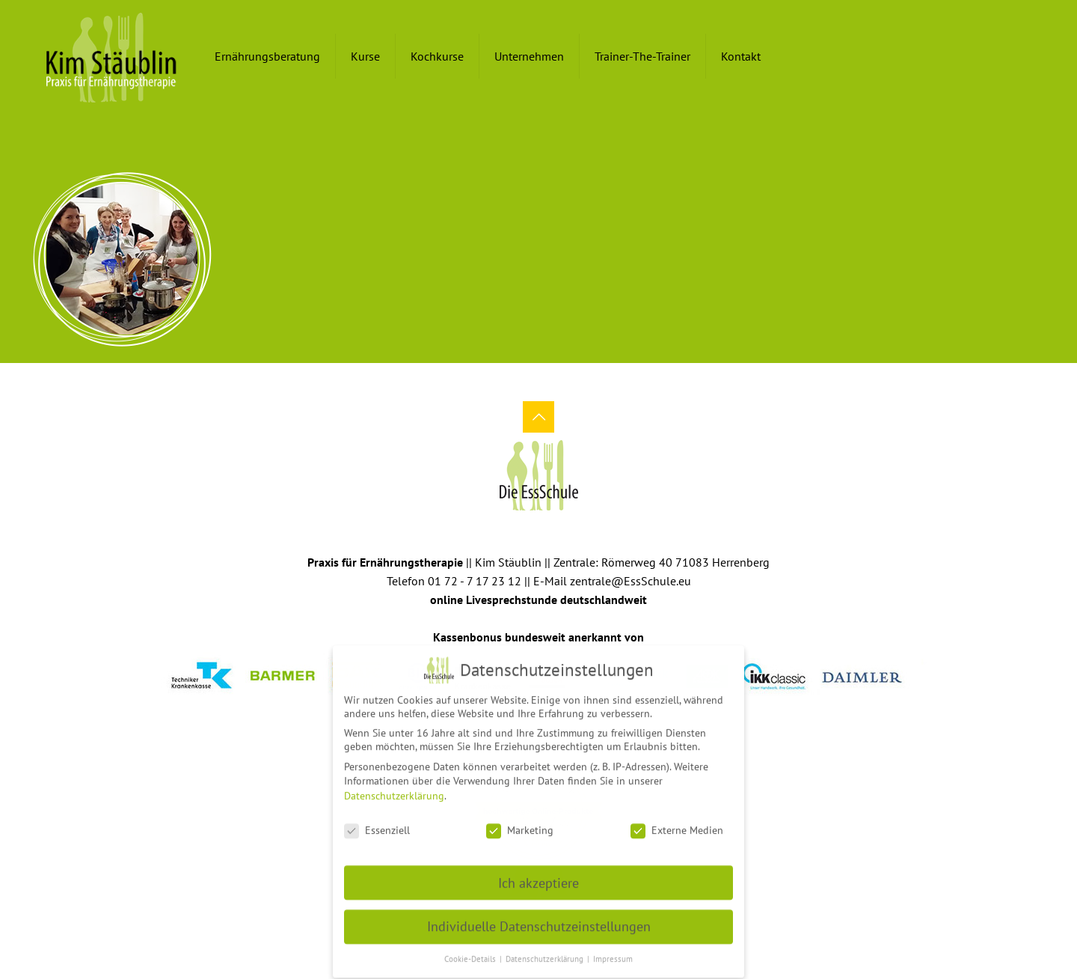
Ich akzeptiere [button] (538, 876)
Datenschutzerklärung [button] (546, 952)
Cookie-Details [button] (471, 952)
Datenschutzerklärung (394, 789)
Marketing (519, 823)
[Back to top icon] (538, 417)
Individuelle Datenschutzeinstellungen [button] (539, 920)
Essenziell (377, 823)
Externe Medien (676, 823)
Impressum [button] (613, 952)
